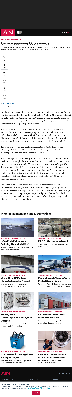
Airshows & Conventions (58, 359)
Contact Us (5, 381)
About (4, 373)
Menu (65, 32)
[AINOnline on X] (67, 338)
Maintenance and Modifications (13, 39)
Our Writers (5, 376)
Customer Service (32, 349)
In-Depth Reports (56, 352)
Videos (53, 354)
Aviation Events (56, 362)
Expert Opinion (55, 349)
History (4, 378)
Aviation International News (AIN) (10, 350)
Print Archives (55, 347)
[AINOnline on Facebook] (59, 338)
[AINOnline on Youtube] (63, 338)
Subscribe (30, 347)
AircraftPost (7, 353)
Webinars (54, 357)
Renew (29, 352)
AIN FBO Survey (8, 347)
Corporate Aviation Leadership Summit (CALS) (11, 362)
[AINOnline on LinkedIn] (70, 338)
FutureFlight (6, 358)
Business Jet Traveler (10, 356)
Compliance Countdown (58, 364)
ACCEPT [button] (36, 392)
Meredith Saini (8, 65)
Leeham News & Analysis (11, 365)
